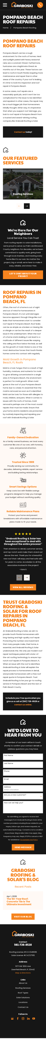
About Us (23, 983)
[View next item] (27, 206)
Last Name (8, 763)
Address (7, 787)
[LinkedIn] (28, 1018)
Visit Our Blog (23, 916)
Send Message (23, 847)
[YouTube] (33, 1018)
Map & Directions (23, 972)
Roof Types (23, 992)
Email (6, 779)
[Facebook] (17, 1018)
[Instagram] (23, 1018)
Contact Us (23, 1007)
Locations (23, 1002)
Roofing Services (23, 988)
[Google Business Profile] (12, 1018)
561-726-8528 (23, 944)
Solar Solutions (23, 997)
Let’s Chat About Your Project (23, 275)
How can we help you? (13, 803)
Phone (6, 771)
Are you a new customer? (15, 795)
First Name (8, 755)
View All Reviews (23, 587)
